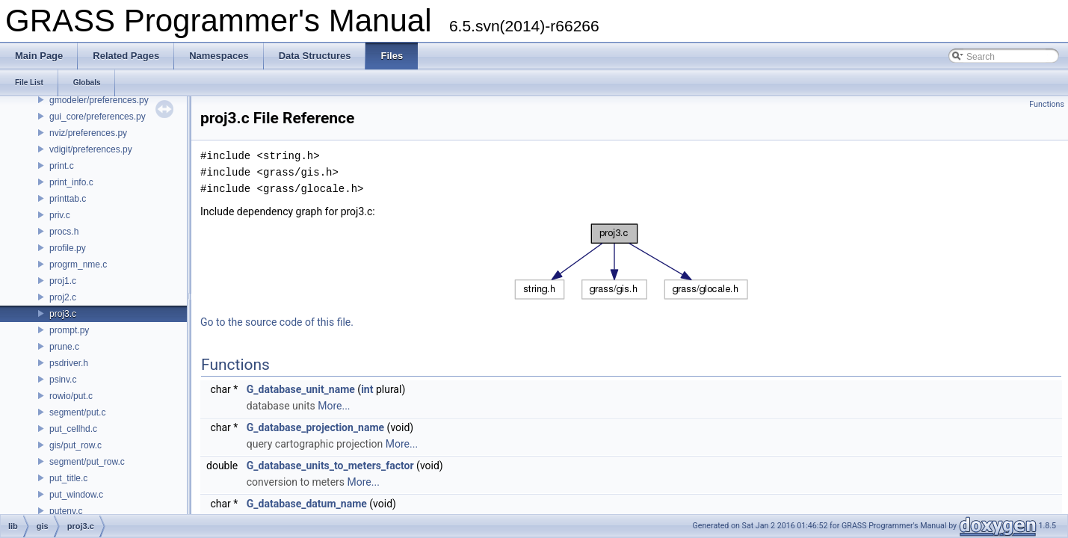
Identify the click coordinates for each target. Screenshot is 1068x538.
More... (334, 406)
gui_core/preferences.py (97, 116)
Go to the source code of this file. (277, 322)
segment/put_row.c (87, 462)
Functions (1046, 104)
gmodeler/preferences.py (99, 100)
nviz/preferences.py (88, 133)
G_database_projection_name (315, 427)
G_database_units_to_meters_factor (330, 465)
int (367, 389)
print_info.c (71, 182)
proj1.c (62, 281)
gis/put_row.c (75, 445)
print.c (61, 166)
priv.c (59, 215)
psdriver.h (68, 363)
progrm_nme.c (78, 264)
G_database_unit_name (301, 389)
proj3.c (62, 314)
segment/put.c (77, 412)
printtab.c (67, 199)
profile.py (67, 248)
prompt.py (69, 330)
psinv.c (62, 379)
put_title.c (68, 478)
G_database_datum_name (307, 504)
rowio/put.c (71, 396)
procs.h (63, 231)
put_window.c (76, 494)
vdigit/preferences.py (90, 149)
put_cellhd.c (73, 429)
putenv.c (65, 511)
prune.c (64, 346)
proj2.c (62, 297)
